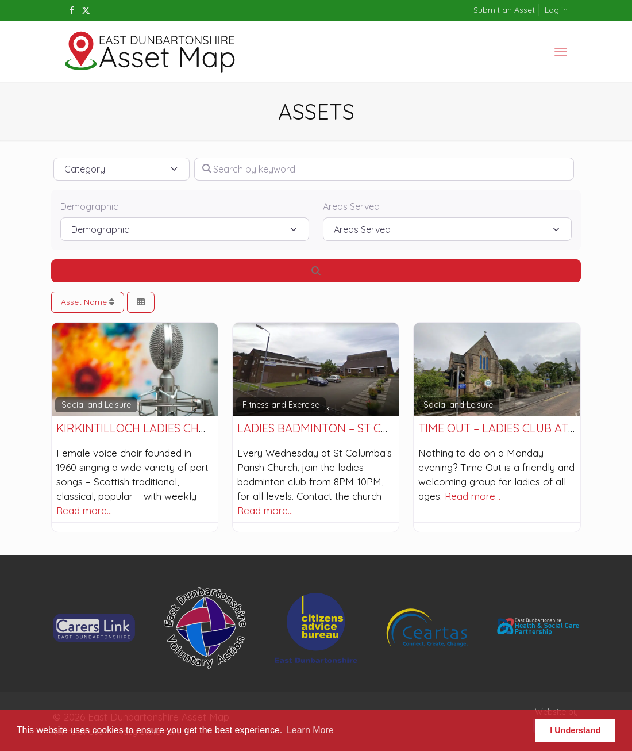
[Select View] (141, 302)
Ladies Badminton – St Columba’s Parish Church (383, 428)
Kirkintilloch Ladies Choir (137, 428)
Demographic (89, 206)
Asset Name (87, 302)
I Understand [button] (575, 730)
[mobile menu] (561, 52)
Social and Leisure (96, 405)
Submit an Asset (504, 10)
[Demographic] (184, 228)
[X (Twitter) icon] (86, 10)
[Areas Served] (447, 228)
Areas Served (351, 206)
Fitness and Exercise (280, 405)
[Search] (315, 270)
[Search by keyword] (384, 169)
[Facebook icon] (71, 10)
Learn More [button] (310, 730)
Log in (556, 10)
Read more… (84, 510)
